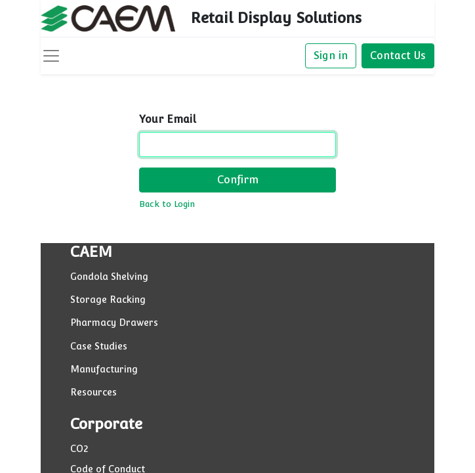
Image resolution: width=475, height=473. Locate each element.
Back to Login (167, 204)
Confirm (237, 179)
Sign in (331, 55)
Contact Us (398, 55)
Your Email (167, 119)
